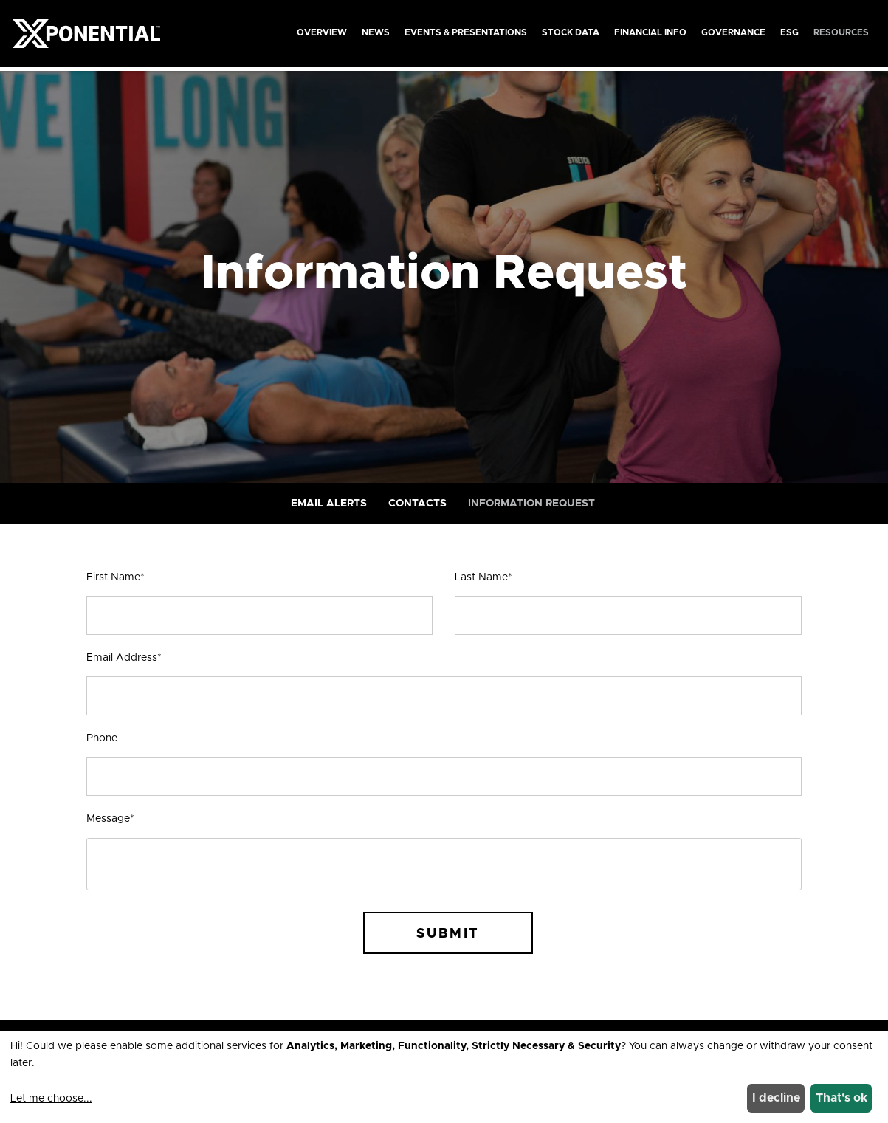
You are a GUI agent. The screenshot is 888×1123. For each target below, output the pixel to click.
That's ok (841, 1098)
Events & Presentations (466, 32)
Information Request (531, 503)
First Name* (115, 577)
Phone (101, 738)
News (376, 32)
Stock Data (570, 32)
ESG (789, 32)
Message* (110, 819)
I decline (776, 1098)
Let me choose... (51, 1098)
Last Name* (483, 577)
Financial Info (650, 32)
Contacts (417, 503)
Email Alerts (329, 503)
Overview (322, 32)
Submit (447, 934)
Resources (841, 32)
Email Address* (124, 658)
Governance (733, 32)
